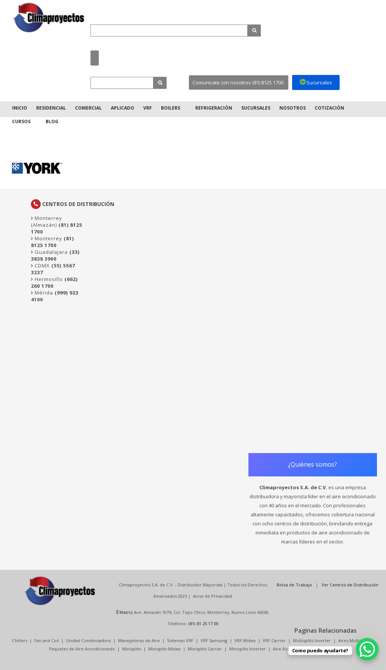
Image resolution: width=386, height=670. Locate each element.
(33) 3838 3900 (55, 255)
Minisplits (131, 649)
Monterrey (47, 238)
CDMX (41, 265)
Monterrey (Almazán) (46, 221)
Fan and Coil (46, 640)
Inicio (19, 108)
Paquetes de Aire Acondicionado (82, 649)
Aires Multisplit (353, 640)
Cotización (329, 108)
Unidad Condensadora (88, 640)
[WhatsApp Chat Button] (367, 649)
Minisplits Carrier (205, 649)
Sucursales (255, 108)
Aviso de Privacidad (212, 596)
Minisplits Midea (164, 649)
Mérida (43, 292)
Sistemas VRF (180, 640)
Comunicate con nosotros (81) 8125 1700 (238, 82)
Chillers (19, 640)
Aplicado (122, 108)
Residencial (51, 108)
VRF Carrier (274, 640)
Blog (52, 121)
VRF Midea (245, 640)
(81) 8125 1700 (52, 242)
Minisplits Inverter (247, 649)
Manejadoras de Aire (139, 640)
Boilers (170, 108)
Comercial (88, 108)
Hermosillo (48, 279)
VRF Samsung (214, 640)
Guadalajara (50, 252)
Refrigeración (213, 108)
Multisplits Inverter (312, 640)
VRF (147, 108)
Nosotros (292, 108)
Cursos (21, 121)
